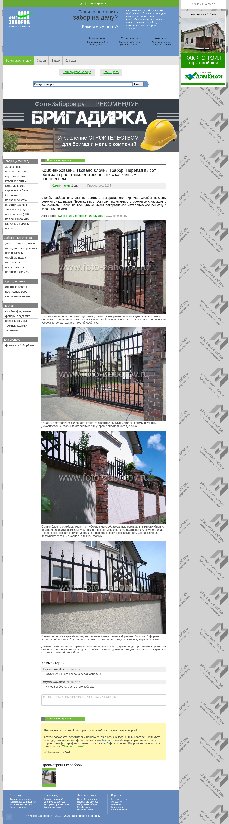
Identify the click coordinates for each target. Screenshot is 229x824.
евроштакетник (15, 176)
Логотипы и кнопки (120, 809)
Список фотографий (59, 160)
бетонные (11, 195)
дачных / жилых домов (20, 243)
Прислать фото (73, 746)
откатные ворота (16, 286)
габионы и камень (17, 223)
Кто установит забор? (21, 804)
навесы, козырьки (16, 320)
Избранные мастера (87, 801)
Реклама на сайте (120, 799)
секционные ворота (18, 296)
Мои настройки (85, 809)
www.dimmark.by (116, 215)
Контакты (116, 804)
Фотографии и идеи (18, 60)
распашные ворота (17, 291)
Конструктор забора (77, 72)
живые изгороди (15, 209)
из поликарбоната (17, 218)
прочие (9, 228)
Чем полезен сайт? (53, 799)
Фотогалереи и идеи (20, 799)
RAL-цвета (111, 72)
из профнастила (16, 171)
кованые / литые (16, 180)
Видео (55, 60)
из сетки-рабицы (16, 204)
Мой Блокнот (84, 807)
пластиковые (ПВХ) (17, 214)
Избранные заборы (87, 804)
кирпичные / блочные (19, 190)
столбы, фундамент (18, 311)
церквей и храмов (17, 271)
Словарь (71, 60)
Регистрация (97, 3)
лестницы (11, 330)
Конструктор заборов (54, 801)
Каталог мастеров (52, 807)
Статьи (41, 60)
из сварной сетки (16, 199)
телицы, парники (16, 325)
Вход (78, 3)
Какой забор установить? (23, 801)
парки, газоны (14, 252)
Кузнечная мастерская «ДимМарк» (81, 215)
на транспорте (14, 262)
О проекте (116, 801)
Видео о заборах (18, 807)
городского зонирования (21, 248)
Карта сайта (117, 807)
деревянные (13, 166)
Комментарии (61, 185)
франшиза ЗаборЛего (19, 345)
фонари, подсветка (17, 316)
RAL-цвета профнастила (56, 804)
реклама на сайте (203, 3)
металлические (15, 185)
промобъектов (14, 267)
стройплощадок (15, 257)
